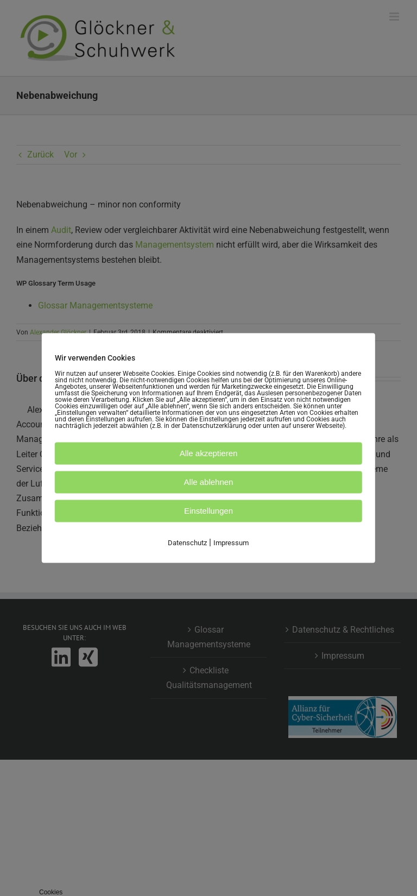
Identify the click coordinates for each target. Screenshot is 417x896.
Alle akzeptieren (209, 453)
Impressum (231, 543)
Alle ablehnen (208, 482)
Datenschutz (187, 543)
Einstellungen (208, 510)
